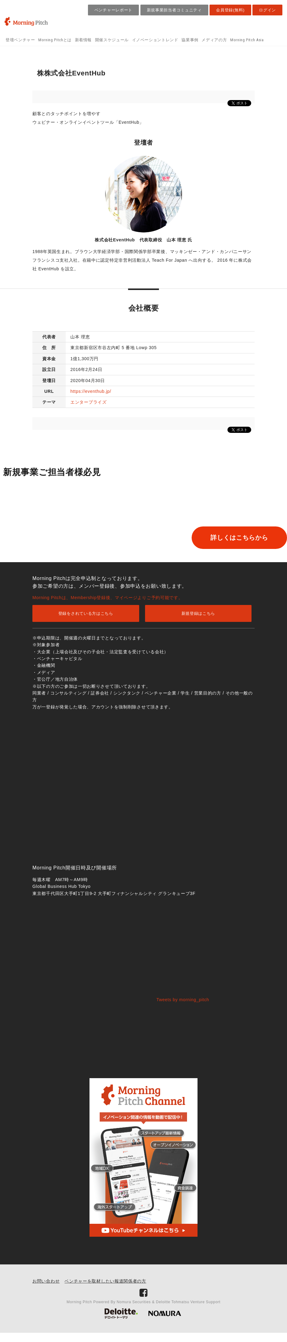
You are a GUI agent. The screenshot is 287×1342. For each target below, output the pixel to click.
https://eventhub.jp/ (90, 391)
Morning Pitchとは (55, 40)
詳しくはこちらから (53, 557)
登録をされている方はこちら (85, 622)
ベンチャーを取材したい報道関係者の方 (105, 1290)
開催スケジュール (112, 40)
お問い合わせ (46, 1290)
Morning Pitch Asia (247, 40)
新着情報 (83, 40)
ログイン (267, 10)
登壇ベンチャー (20, 40)
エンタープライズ (88, 402)
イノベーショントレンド (155, 40)
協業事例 (189, 40)
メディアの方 (214, 40)
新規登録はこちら (198, 622)
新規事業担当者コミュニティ (174, 10)
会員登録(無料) (230, 10)
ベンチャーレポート (113, 10)
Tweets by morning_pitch (182, 1008)
